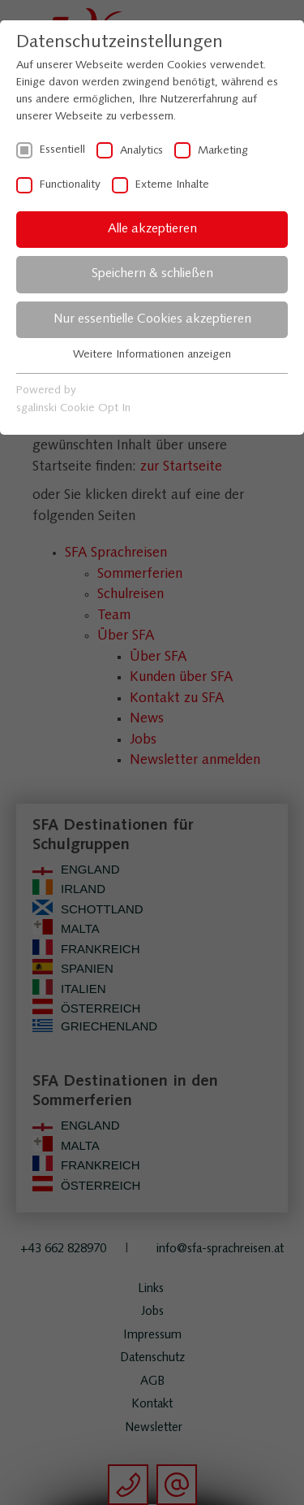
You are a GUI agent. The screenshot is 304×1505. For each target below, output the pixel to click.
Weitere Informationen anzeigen (152, 355)
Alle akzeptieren (152, 229)
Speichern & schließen (152, 273)
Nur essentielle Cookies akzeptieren (152, 319)
